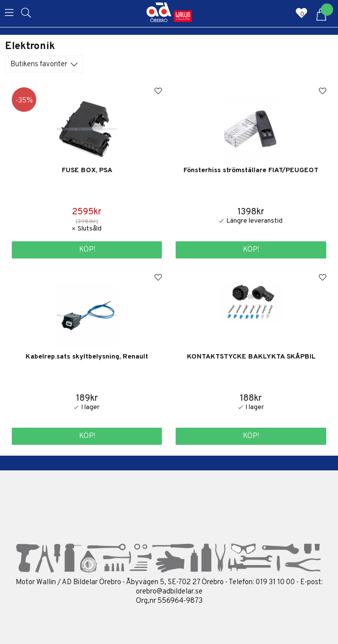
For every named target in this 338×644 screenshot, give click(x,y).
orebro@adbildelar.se (169, 591)
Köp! (87, 250)
